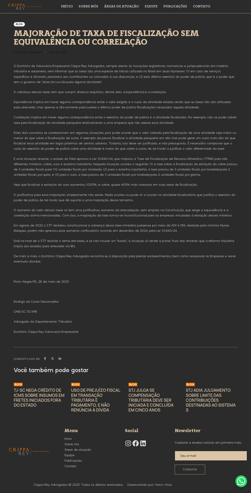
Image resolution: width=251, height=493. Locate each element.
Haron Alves (163, 485)
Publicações (175, 6)
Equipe (151, 6)
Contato (201, 6)
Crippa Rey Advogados (28, 52)
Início (67, 6)
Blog (19, 24)
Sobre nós (88, 6)
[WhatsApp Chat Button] (241, 481)
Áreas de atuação (121, 6)
